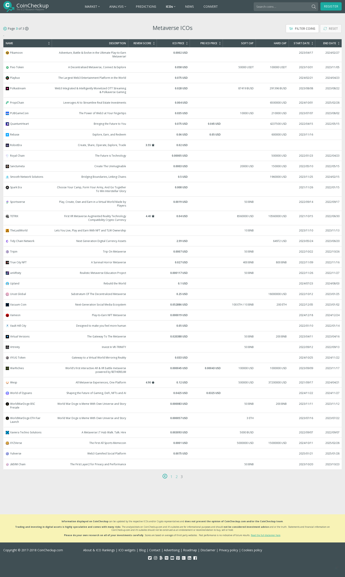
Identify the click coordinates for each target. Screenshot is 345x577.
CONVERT (211, 6)
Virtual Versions (173, 336)
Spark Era (173, 189)
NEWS (189, 6)
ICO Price (179, 43)
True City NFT (173, 262)
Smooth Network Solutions (173, 177)
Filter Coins (302, 28)
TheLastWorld (173, 230)
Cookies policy (252, 550)
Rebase (173, 134)
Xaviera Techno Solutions (173, 432)
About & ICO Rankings (99, 550)
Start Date (303, 43)
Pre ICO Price (210, 43)
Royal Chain (173, 155)
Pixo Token (173, 67)
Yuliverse (173, 453)
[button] (336, 568)
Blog (142, 550)
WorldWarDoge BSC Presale (173, 406)
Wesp (173, 382)
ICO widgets (127, 550)
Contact (154, 550)
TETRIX (173, 218)
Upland (173, 283)
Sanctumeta (173, 166)
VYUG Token (173, 357)
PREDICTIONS (146, 6)
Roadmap (190, 550)
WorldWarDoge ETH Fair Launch (173, 420)
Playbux (173, 78)
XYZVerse (173, 443)
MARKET (92, 6)
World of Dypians (173, 393)
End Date (331, 43)
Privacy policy (228, 550)
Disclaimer (207, 550)
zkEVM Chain (173, 464)
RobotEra (173, 145)
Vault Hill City (173, 326)
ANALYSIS (117, 6)
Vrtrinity (173, 347)
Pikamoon (173, 55)
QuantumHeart (173, 124)
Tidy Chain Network (173, 241)
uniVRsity (173, 273)
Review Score (144, 43)
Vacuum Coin (173, 304)
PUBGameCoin (173, 113)
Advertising (172, 550)
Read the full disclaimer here (265, 535)
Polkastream (173, 90)
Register (331, 6)
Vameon (173, 315)
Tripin (173, 251)
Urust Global (173, 294)
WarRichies (173, 370)
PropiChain (173, 102)
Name (28, 43)
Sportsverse (173, 204)
